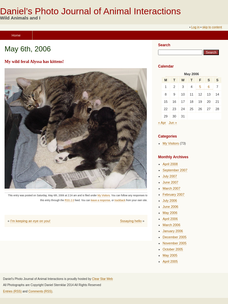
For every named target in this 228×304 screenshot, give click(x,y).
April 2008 (170, 164)
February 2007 (174, 194)
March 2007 (171, 188)
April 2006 (170, 219)
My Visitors (104, 195)
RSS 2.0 (69, 200)
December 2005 (174, 237)
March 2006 (171, 225)
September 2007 (175, 170)
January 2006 (173, 231)
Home (16, 35)
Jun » (173, 122)
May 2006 (170, 213)
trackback (120, 200)
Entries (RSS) (12, 291)
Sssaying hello (131, 221)
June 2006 (170, 206)
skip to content (212, 27)
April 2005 (170, 261)
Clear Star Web (102, 279)
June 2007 (170, 182)
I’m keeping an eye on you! (30, 221)
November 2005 (174, 243)
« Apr (162, 122)
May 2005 (170, 255)
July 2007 (170, 176)
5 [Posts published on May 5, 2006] (200, 87)
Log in (195, 27)
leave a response (100, 200)
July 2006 (170, 200)
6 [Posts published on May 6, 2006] (209, 87)
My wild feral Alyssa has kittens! (34, 61)
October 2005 (173, 249)
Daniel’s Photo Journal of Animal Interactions (90, 11)
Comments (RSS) (40, 291)
